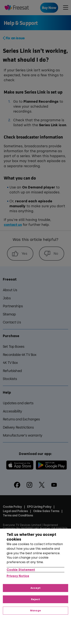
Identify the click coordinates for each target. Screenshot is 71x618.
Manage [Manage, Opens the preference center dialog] (35, 610)
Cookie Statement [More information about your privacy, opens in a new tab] (21, 569)
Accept (35, 587)
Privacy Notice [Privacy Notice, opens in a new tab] (18, 576)
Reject (35, 599)
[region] (35, 573)
